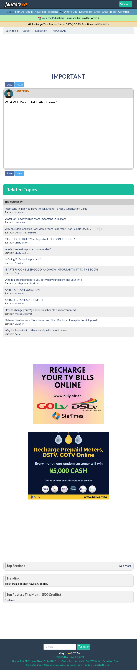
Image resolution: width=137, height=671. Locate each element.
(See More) (10, 600)
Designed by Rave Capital (68, 656)
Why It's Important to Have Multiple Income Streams (36, 330)
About (39, 661)
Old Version (30, 661)
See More (125, 565)
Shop (97, 11)
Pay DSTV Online (94, 661)
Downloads (86, 11)
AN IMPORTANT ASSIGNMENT (24, 299)
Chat (105, 11)
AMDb (82, 661)
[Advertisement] (70, 51)
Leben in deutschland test (72, 664)
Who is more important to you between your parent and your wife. (43, 279)
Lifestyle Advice (22, 243)
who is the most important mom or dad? (28, 249)
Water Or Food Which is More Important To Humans (35, 218)
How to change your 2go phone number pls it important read (40, 310)
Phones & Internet (23, 314)
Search (83, 646)
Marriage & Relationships (26, 283)
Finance (18, 334)
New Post (40, 11)
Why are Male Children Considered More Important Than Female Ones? (47, 228)
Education (19, 212)
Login (29, 11)
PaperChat (108, 661)
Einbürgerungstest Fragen (97, 664)
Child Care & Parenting (25, 232)
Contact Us (48, 661)
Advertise (124, 11)
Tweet (19, 84)
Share (9, 84)
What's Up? (70, 11)
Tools (113, 11)
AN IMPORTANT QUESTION (22, 289)
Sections (53, 11)
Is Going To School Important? (23, 259)
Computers (20, 222)
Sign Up (19, 11)
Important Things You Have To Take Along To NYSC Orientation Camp (46, 208)
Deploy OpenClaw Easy (48, 664)
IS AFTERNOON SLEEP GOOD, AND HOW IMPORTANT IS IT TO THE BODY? (51, 269)
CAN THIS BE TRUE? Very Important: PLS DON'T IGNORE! (40, 239)
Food (17, 273)
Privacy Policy (61, 661)
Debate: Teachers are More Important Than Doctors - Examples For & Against (51, 320)
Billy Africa (103, 24)
